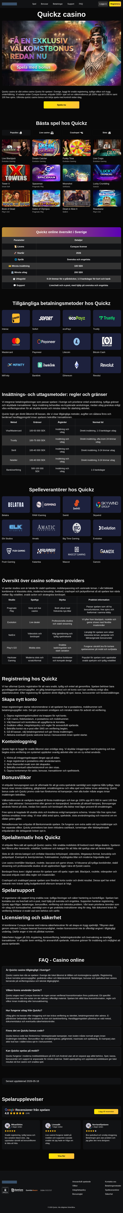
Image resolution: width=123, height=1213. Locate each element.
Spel (34, 4)
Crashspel (76, 132)
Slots (107, 132)
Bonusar (44, 4)
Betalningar (58, 4)
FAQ (81, 4)
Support (70, 4)
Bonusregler (77, 1194)
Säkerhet (109, 1194)
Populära (16, 132)
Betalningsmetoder (113, 1186)
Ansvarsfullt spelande (81, 1182)
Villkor (74, 1186)
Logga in (103, 4)
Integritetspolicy (79, 1190)
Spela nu (61, 105)
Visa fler (61, 1156)
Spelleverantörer (112, 1190)
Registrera (115, 4)
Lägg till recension (106, 1112)
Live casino (46, 132)
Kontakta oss (110, 1182)
